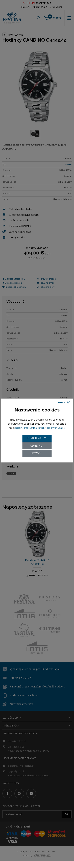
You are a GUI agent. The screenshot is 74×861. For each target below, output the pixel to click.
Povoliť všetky (37, 438)
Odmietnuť (37, 446)
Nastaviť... (37, 453)
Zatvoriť (63, 402)
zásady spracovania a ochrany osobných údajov (39, 428)
